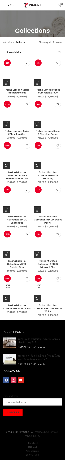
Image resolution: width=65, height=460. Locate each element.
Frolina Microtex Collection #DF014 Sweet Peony (48, 219)
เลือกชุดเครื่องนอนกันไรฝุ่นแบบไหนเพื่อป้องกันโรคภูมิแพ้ (39, 340)
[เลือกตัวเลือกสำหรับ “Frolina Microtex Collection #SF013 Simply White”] (37, 298)
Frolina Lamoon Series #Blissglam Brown (48, 91)
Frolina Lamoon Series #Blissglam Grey (17, 133)
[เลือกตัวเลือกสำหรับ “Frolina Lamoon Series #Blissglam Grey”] (6, 124)
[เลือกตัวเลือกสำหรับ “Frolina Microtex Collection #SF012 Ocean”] (6, 298)
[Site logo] (32, 4)
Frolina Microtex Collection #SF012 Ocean (17, 307)
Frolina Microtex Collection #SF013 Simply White (48, 308)
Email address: (10, 395)
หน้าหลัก (7, 42)
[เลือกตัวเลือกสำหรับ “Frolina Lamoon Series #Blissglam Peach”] (37, 124)
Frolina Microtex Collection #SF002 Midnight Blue (48, 263)
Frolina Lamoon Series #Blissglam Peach (48, 133)
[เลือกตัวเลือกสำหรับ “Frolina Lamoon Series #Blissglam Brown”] (37, 82)
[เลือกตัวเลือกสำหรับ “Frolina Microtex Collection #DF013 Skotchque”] (6, 209)
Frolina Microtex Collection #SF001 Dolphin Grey (17, 263)
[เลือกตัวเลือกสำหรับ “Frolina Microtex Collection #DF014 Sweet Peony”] (37, 209)
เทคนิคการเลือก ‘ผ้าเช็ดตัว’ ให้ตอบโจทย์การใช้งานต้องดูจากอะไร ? (39, 357)
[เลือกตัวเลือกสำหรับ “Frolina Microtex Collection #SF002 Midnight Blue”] (37, 254)
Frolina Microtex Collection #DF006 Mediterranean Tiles (17, 175)
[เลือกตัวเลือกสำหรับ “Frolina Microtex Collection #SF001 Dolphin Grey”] (6, 254)
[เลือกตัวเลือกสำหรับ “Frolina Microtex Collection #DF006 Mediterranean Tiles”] (6, 165)
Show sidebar (14, 52)
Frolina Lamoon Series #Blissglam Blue (17, 91)
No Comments (38, 347)
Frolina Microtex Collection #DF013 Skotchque (17, 219)
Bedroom (20, 42)
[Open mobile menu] (8, 5)
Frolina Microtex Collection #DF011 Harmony (48, 175)
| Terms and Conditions (46, 432)
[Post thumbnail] (9, 343)
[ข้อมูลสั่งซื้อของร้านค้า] (59, 52)
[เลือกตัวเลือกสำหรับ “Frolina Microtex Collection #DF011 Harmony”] (37, 165)
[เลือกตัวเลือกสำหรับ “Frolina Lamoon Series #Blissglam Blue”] (6, 82)
